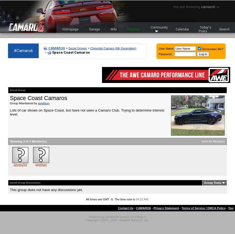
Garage (94, 29)
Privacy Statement (166, 208)
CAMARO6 (56, 48)
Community (159, 29)
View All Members (213, 141)
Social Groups (77, 48)
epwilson (43, 103)
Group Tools (212, 182)
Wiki (114, 29)
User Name (166, 48)
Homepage (70, 29)
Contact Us (125, 208)
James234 (20, 164)
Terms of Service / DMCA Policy (204, 208)
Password (165, 54)
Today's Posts (205, 29)
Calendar (182, 29)
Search (224, 29)
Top (230, 208)
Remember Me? (210, 49)
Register (133, 29)
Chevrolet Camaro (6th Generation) (113, 48)
